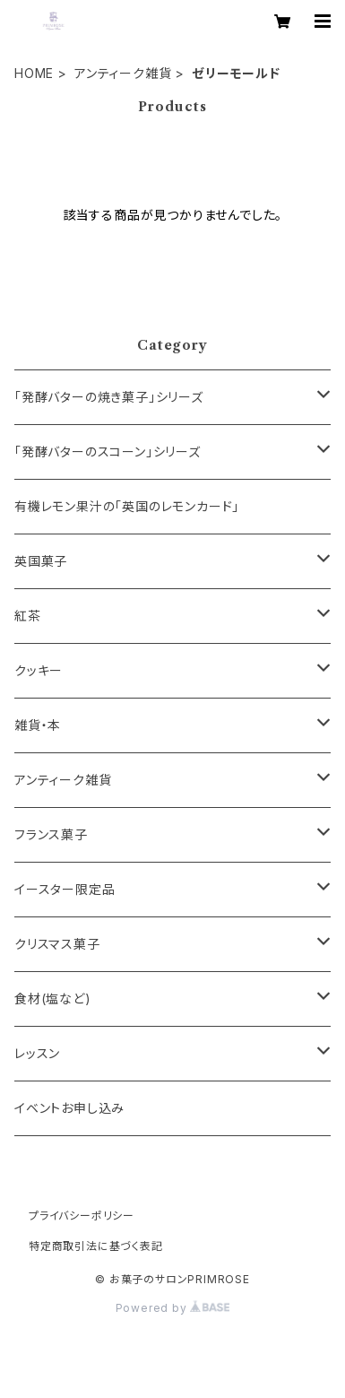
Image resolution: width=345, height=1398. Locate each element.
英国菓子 (40, 561)
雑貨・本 (37, 725)
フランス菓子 (51, 834)
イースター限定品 (64, 889)
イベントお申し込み (69, 1108)
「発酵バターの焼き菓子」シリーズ (108, 396)
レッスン (37, 1053)
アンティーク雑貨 (122, 73)
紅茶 (27, 615)
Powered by (173, 1308)
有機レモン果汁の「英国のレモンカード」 (126, 506)
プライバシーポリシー (81, 1215)
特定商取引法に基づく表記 (96, 1246)
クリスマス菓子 (57, 943)
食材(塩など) (52, 998)
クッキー (38, 670)
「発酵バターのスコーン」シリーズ (107, 451)
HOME (34, 73)
